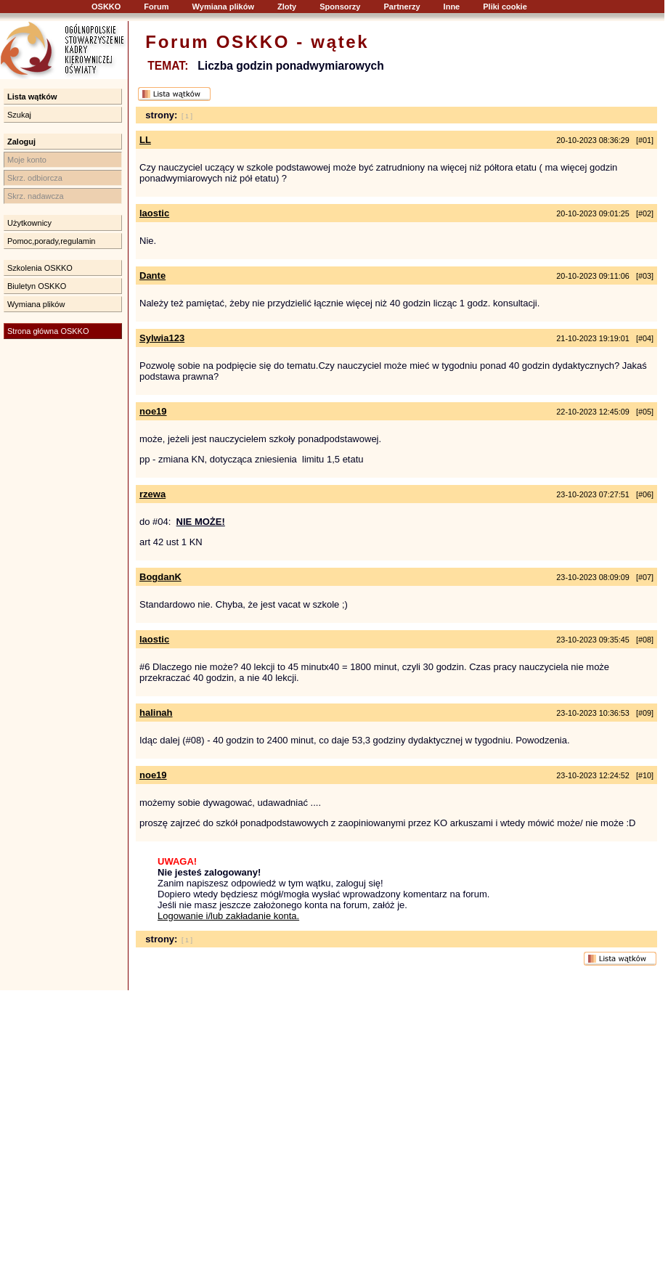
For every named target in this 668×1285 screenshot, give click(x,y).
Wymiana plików (223, 6)
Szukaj (19, 114)
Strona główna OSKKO (48, 331)
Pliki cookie (505, 6)
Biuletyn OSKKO (36, 286)
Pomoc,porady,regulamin (51, 241)
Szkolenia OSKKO (40, 268)
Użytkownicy (29, 223)
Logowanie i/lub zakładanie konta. (228, 915)
